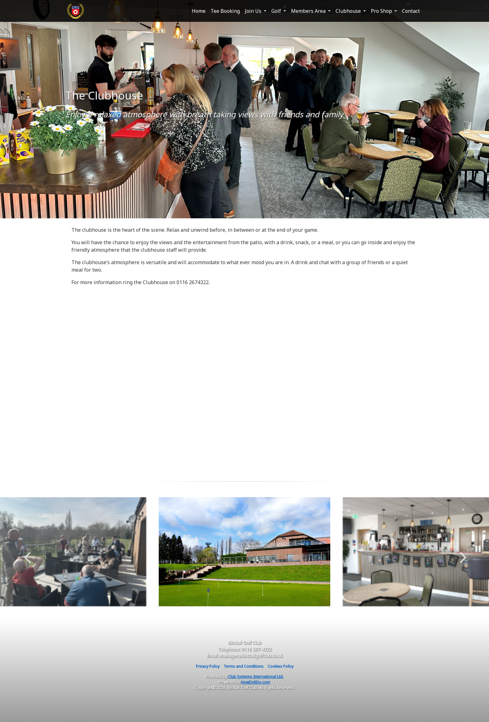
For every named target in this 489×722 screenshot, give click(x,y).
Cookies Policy (280, 666)
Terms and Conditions (244, 666)
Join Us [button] (254, 10)
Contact (411, 10)
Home (199, 10)
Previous (27, 554)
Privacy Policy (208, 666)
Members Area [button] (309, 10)
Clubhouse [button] (349, 10)
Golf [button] (276, 10)
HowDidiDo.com (255, 682)
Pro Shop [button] (382, 10)
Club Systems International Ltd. (255, 676)
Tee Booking (225, 10)
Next (461, 554)
